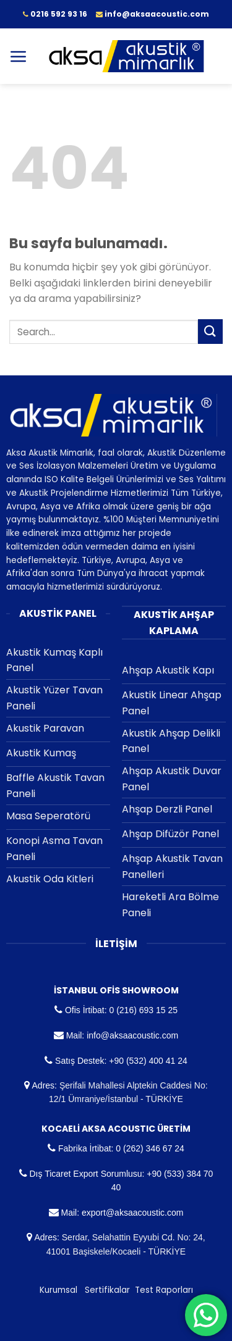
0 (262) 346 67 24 (150, 1148)
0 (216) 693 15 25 (143, 1010)
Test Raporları (164, 1290)
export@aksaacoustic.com (132, 1213)
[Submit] (210, 331)
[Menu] (18, 56)
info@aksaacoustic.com (132, 1035)
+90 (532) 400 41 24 (148, 1061)
